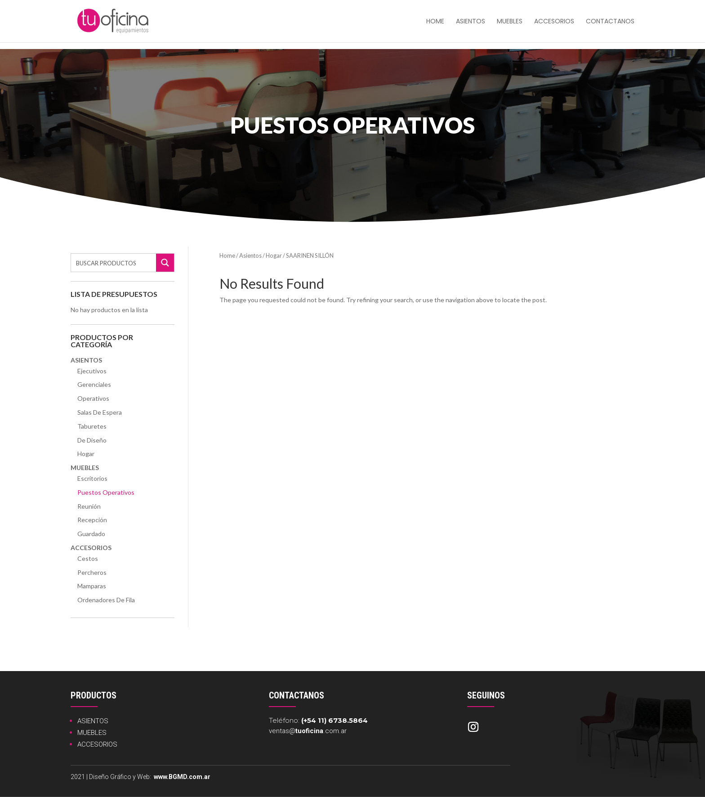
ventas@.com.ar (308, 731)
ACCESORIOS (97, 744)
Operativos (93, 398)
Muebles (509, 22)
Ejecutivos (92, 371)
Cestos (87, 558)
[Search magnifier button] (165, 263)
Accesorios (554, 22)
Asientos (470, 22)
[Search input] (114, 262)
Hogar (85, 453)
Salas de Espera (99, 412)
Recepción (92, 520)
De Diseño (92, 440)
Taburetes (92, 426)
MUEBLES (92, 733)
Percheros (92, 572)
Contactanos (610, 22)
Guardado (91, 533)
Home (227, 255)
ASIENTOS (92, 721)
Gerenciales (94, 384)
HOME (435, 22)
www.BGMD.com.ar (182, 776)
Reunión (89, 506)
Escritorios (92, 478)
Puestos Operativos (105, 492)
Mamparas (91, 586)
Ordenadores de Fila (106, 600)
